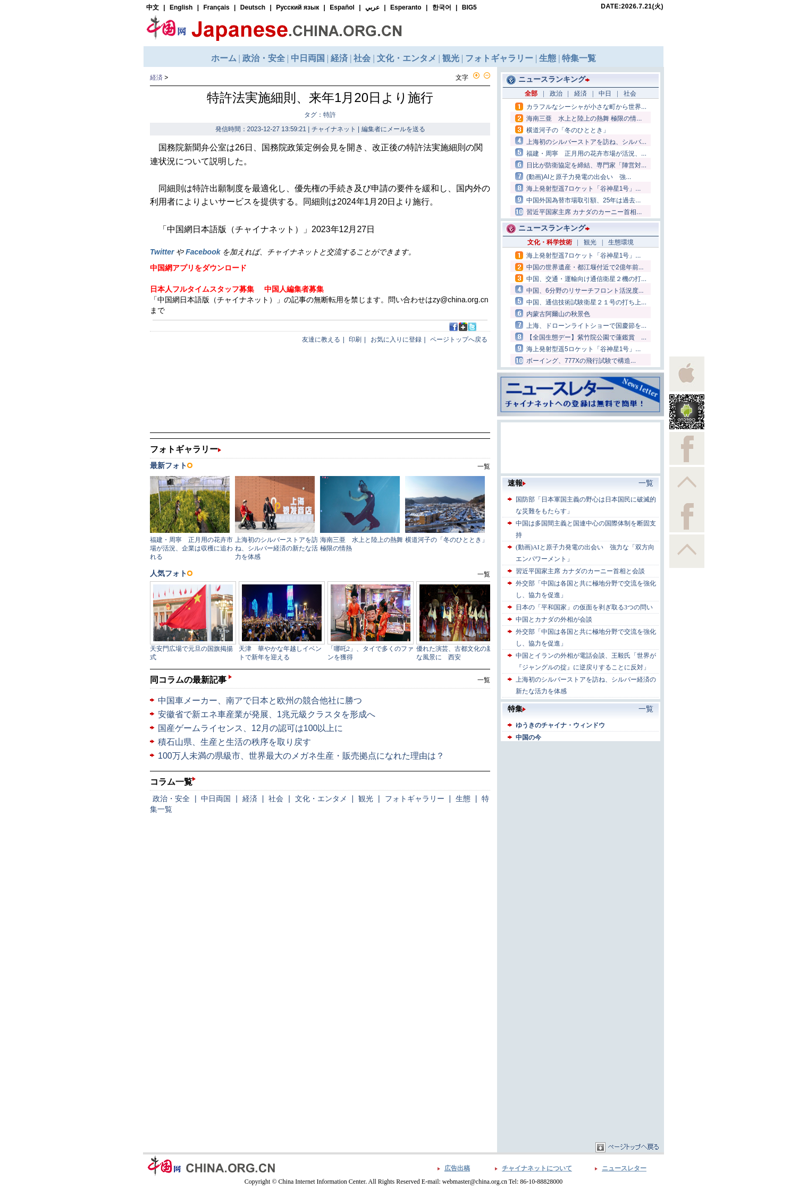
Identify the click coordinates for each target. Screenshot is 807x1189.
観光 (365, 798)
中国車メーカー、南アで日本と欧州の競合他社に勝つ (260, 700)
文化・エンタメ (321, 798)
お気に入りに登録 (396, 339)
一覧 (483, 680)
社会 (275, 798)
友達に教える (321, 339)
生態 (463, 798)
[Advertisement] (580, 810)
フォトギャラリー (414, 798)
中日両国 (216, 798)
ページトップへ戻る (458, 339)
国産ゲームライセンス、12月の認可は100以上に (250, 728)
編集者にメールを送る (393, 129)
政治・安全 (171, 798)
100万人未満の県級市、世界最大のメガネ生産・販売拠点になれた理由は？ (301, 755)
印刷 (355, 339)
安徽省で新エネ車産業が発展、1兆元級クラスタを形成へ (266, 714)
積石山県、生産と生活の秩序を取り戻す (234, 741)
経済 (156, 77)
